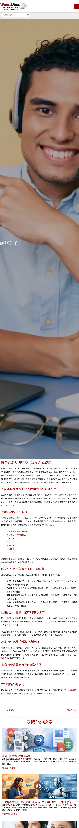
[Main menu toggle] (76, 6)
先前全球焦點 (7, 710)
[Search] (28, 15)
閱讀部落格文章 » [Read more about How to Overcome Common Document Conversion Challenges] (9, 768)
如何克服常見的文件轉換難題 (17, 756)
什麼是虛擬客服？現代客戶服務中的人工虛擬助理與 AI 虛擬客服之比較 (39, 802)
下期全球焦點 (72, 710)
